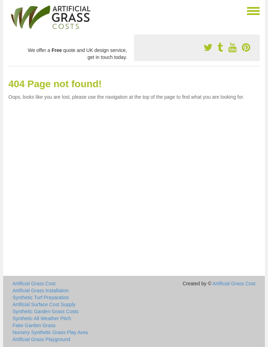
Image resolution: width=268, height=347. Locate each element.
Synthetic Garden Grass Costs (46, 311)
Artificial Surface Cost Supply (44, 304)
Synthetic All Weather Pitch (42, 318)
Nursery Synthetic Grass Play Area (50, 332)
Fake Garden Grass (34, 325)
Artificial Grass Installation (41, 290)
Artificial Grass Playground (41, 339)
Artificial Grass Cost (34, 283)
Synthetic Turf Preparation (41, 297)
